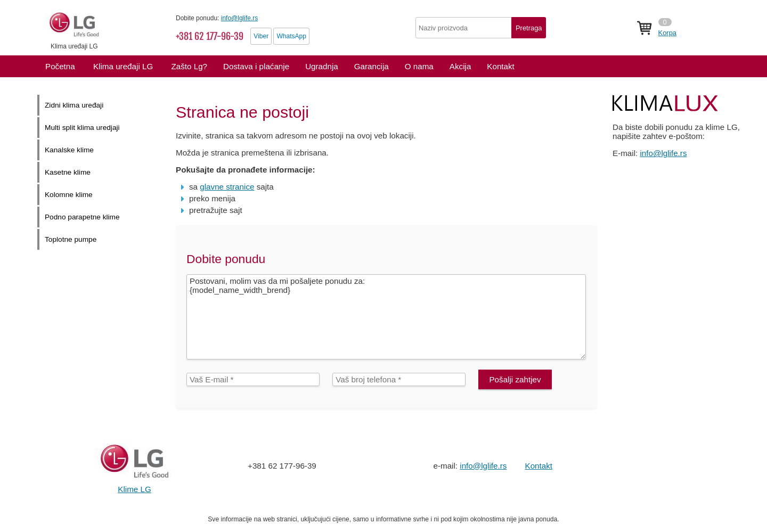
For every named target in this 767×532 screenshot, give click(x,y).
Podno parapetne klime (82, 217)
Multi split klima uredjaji (82, 128)
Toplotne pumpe (70, 239)
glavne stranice (227, 186)
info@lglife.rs (239, 18)
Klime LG (134, 489)
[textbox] (480, 27)
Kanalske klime (69, 150)
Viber (261, 36)
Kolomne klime (69, 195)
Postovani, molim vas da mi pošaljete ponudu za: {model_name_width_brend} (386, 316)
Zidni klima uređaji (74, 105)
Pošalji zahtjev (515, 379)
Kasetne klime (68, 172)
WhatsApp (291, 36)
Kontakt (539, 465)
